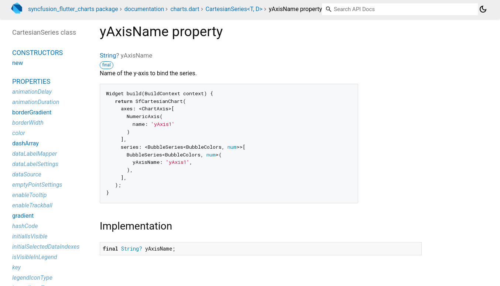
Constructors (37, 52)
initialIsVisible (30, 236)
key (16, 267)
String (108, 55)
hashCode (25, 226)
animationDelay (32, 91)
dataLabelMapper (34, 153)
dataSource (26, 174)
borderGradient (32, 112)
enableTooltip (29, 195)
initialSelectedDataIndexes (46, 246)
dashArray (25, 143)
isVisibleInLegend (34, 257)
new (17, 62)
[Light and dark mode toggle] (483, 9)
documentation (144, 9)
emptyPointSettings (37, 184)
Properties (31, 81)
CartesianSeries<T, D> (234, 9)
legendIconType (32, 277)
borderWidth (28, 122)
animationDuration (35, 102)
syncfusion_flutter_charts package (73, 9)
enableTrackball (32, 205)
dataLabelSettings (35, 164)
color (18, 133)
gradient (23, 215)
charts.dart (184, 9)
